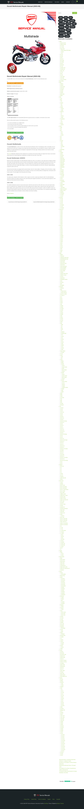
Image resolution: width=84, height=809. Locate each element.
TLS (61, 638)
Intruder (61, 629)
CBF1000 (62, 155)
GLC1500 (62, 172)
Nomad (63, 371)
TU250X (61, 639)
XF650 (62, 609)
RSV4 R (61, 63)
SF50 (61, 251)
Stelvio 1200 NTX (63, 521)
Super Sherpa (62, 350)
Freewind (62, 607)
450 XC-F (62, 453)
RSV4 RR (62, 64)
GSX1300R (63, 628)
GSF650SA (63, 594)
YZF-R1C (62, 736)
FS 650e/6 (62, 207)
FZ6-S (62, 701)
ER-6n (61, 299)
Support (49, 799)
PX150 (62, 555)
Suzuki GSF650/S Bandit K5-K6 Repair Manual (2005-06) (43, 201)
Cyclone (61, 102)
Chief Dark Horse (63, 263)
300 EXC (61, 432)
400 (61, 142)
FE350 (61, 216)
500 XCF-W (62, 458)
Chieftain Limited (63, 275)
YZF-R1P (62, 742)
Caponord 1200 (63, 44)
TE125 (61, 221)
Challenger (62, 256)
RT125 (61, 245)
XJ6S (62, 683)
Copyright (58, 799)
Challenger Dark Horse (64, 257)
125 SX (61, 409)
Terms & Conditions (42, 799)
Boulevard (62, 596)
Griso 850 (62, 502)
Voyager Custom (65, 387)
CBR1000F (62, 158)
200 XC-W (62, 418)
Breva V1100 (62, 485)
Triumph (61, 36)
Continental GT (63, 565)
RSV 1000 (62, 60)
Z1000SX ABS (63, 333)
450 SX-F (62, 451)
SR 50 (61, 73)
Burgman (61, 604)
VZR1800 (62, 603)
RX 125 (61, 66)
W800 (61, 394)
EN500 (62, 361)
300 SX (61, 435)
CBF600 (61, 156)
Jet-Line (61, 474)
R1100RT (62, 89)
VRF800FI (63, 181)
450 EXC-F (62, 447)
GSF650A (63, 591)
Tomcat (61, 353)
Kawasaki (61, 26)
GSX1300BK (63, 574)
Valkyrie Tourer (63, 190)
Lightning (61, 111)
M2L (62, 105)
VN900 (62, 391)
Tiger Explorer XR (63, 676)
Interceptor (62, 180)
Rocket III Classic (63, 660)
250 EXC (61, 419)
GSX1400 (62, 625)
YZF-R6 (61, 753)
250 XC (61, 426)
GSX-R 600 (63, 613)
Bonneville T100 (63, 654)
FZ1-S (62, 693)
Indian (74, 23)
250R (62, 324)
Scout (61, 280)
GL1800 (62, 175)
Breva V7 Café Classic (64, 489)
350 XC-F (62, 444)
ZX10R (62, 336)
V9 (60, 549)
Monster (61, 140)
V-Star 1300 (62, 717)
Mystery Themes (60, 803)
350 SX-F (62, 442)
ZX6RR (62, 345)
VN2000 (62, 388)
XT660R (61, 721)
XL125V (61, 196)
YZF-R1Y (62, 750)
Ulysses (61, 123)
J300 (61, 304)
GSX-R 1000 (63, 612)
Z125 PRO (62, 397)
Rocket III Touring (63, 661)
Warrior (61, 479)
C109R (62, 597)
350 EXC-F (62, 441)
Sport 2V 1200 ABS (63, 518)
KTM (67, 26)
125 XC (61, 410)
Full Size (61, 276)
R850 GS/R (62, 94)
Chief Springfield (63, 267)
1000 (62, 356)
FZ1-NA (62, 692)
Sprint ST (62, 669)
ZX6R (62, 343)
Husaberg (72, 20)
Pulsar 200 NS (63, 291)
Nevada (61, 505)
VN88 (62, 390)
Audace (61, 482)
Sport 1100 (62, 517)
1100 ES (62, 515)
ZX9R (62, 349)
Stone (62, 537)
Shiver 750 (62, 70)
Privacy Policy (26, 799)
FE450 (61, 218)
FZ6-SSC (62, 705)
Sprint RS (62, 667)
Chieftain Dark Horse (64, 273)
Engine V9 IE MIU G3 (64, 499)
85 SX (61, 463)
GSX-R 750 (63, 615)
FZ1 (61, 689)
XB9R (62, 110)
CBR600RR (62, 164)
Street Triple (62, 670)
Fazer (61, 688)
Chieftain (61, 272)
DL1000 (62, 642)
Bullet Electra (62, 561)
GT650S (61, 237)
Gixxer (61, 610)
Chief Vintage (62, 270)
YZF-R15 (61, 752)
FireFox (61, 473)
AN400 (62, 606)
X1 (61, 114)
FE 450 (61, 202)
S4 (61, 148)
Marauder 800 (62, 635)
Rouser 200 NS (64, 292)
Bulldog (61, 680)
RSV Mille (62, 61)
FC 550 (61, 200)
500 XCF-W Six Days (64, 460)
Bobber (61, 254)
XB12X (62, 124)
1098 (61, 127)
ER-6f (61, 298)
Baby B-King (62, 575)
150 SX (61, 413)
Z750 (61, 399)
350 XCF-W (62, 445)
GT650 (61, 234)
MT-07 (61, 711)
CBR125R (62, 162)
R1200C (61, 92)
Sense (61, 250)
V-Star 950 (62, 720)
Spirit (61, 283)
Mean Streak (64, 369)
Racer (62, 534)
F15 (61, 470)
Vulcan (61, 359)
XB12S (62, 115)
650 (61, 327)
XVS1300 (62, 727)
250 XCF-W (62, 431)
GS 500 (61, 619)
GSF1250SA (63, 585)
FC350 (61, 212)
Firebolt (61, 107)
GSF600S (63, 588)
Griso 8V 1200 (62, 504)
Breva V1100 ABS (63, 486)
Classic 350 (62, 562)
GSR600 (61, 622)
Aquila (61, 226)
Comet (61, 228)
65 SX (61, 461)
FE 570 (61, 203)
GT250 (61, 232)
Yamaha (67, 36)
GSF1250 (63, 581)
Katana (61, 632)
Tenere (61, 714)
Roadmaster (62, 277)
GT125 (61, 231)
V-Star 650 (62, 718)
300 (61, 326)
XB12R (62, 108)
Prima (61, 244)
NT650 (61, 183)
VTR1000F (62, 193)
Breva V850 (62, 492)
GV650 (61, 241)
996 (60, 137)
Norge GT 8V (62, 512)
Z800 (61, 400)
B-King (61, 572)
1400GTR (62, 288)
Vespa (61, 552)
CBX (61, 168)
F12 (61, 469)
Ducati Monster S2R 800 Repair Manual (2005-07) (18, 201)
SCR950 (61, 712)
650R (62, 329)
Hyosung (68, 23)
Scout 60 (61, 282)
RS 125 (61, 54)
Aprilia (60, 17)
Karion (61, 242)
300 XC (61, 437)
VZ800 (61, 648)
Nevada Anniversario (64, 508)
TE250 (61, 222)
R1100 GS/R (62, 86)
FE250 (61, 215)
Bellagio (61, 483)
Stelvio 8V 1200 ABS (64, 524)
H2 (61, 330)
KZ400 (61, 321)
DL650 (62, 644)
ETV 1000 (62, 45)
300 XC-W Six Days (63, 439)
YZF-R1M (63, 739)
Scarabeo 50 (62, 69)
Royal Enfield (62, 33)
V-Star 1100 (62, 715)
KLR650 (61, 307)
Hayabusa (62, 626)
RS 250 (61, 56)
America (61, 651)
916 (60, 136)
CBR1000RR (62, 159)
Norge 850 (62, 511)
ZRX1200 (62, 404)
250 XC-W (62, 429)
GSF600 (62, 587)
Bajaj (61, 289)
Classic (63, 365)
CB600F (61, 152)
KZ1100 (61, 320)
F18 (61, 472)
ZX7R (62, 346)
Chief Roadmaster (63, 266)
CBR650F (62, 165)
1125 (61, 98)
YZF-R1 (61, 733)
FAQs (53, 799)
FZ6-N (62, 696)
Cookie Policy (33, 799)
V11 (61, 526)
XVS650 (61, 728)
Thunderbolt (62, 118)
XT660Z (61, 724)
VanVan (61, 645)
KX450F (61, 314)
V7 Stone (62, 546)
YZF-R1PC (63, 743)
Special (62, 536)
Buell (71, 17)
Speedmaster (62, 666)
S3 (61, 120)
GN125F (61, 616)
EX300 (61, 302)
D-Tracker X (62, 295)
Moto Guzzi (61, 29)
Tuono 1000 (62, 76)
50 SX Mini (62, 454)
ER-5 (61, 296)
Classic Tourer (64, 375)
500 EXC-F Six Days (64, 457)
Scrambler (62, 663)
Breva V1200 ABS (63, 488)
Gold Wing (62, 174)
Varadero (61, 191)
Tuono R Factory (63, 79)
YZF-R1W (63, 747)
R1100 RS (62, 88)
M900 (62, 145)
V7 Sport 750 (62, 543)
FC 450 (61, 199)
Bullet (61, 558)
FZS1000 (62, 708)
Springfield (62, 285)
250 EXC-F (62, 422)
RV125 (62, 647)
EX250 (61, 301)
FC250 (61, 210)
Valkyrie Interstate (63, 188)
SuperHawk (62, 184)
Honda (66, 20)
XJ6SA (62, 685)
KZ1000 (61, 318)
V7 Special (62, 542)
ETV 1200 (62, 47)
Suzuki (69, 33)
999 (60, 139)
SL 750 (61, 72)
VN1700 (62, 380)
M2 (61, 104)
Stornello (62, 539)
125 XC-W (62, 412)
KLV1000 (61, 308)
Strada (62, 134)
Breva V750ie (62, 491)
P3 (61, 101)
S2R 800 (62, 146)
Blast (61, 99)
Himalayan (62, 569)
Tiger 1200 (62, 673)
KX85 (61, 315)
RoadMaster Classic (63, 279)
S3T (62, 121)
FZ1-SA (62, 695)
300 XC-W (62, 438)
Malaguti (72, 26)
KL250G (62, 352)
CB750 (61, 153)
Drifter (63, 368)
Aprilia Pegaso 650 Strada (66, 50)
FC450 (61, 213)
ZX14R (62, 342)
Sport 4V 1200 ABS (63, 520)
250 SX (61, 423)
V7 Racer (62, 540)
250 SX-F (62, 425)
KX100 (61, 311)
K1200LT (61, 85)
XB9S (62, 117)
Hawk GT (62, 177)
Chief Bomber (62, 260)
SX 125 (61, 75)
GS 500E (61, 620)
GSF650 (62, 590)
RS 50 (61, 57)
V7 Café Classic (63, 530)
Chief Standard (63, 269)
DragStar (61, 686)
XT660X (61, 723)
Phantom (61, 476)
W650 (61, 393)
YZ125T (61, 731)
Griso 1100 (62, 501)
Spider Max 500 (63, 477)
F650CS (61, 83)
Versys (61, 355)
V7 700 (61, 527)
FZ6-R (62, 699)
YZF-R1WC (63, 749)
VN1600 (62, 372)
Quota (61, 514)
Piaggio (68, 29)
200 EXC (61, 416)
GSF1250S (63, 584)
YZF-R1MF (63, 740)
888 (60, 130)
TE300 (61, 223)
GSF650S (63, 593)
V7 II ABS (62, 533)
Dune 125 (62, 466)
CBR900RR (62, 167)
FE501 (61, 219)
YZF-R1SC (63, 746)
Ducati (10, 153)
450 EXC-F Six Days (64, 448)
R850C (61, 95)
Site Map (46, 803)
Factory (62, 51)
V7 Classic (62, 531)
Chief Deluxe (62, 264)
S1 (61, 113)
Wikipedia (12, 193)
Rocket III (62, 658)
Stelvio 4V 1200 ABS (64, 523)
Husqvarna (61, 23)
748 (60, 129)
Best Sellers (61, 80)
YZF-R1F (62, 737)
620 (61, 143)
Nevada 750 (62, 507)
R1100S (61, 91)
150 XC (61, 415)
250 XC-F (62, 428)
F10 (61, 467)
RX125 (61, 247)
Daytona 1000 (62, 496)
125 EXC (61, 407)
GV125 (61, 238)
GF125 (61, 229)
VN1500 (62, 364)
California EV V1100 (63, 495)
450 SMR (62, 450)
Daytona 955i (62, 657)
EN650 (62, 362)
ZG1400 (61, 403)
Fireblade (62, 171)
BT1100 (61, 679)
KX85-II (61, 317)
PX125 (62, 553)
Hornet (61, 178)
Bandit (61, 577)
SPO (62, 133)
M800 (62, 631)
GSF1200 (63, 578)
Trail (62, 53)
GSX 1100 (62, 623)
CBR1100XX (62, 161)
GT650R (61, 235)
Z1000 (61, 396)
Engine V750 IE (63, 498)
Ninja (61, 323)
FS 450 (61, 206)
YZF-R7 (61, 755)
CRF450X (62, 169)
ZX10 (62, 334)
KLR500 (61, 305)
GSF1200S (63, 580)
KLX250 (61, 310)
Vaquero (63, 384)
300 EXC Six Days (63, 434)
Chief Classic (62, 261)
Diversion (62, 682)
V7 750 (61, 528)
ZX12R (62, 339)
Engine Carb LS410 (63, 566)
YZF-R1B (62, 734)
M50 (62, 600)
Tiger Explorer (62, 674)
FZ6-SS (62, 704)
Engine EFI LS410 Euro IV (65, 568)
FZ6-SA (62, 702)
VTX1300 (62, 194)
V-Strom (61, 641)
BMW (66, 17)
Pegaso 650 (62, 48)
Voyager (63, 385)
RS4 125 (61, 59)
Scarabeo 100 (62, 67)
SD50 (61, 248)
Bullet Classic (62, 559)
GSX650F (63, 634)
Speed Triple (62, 664)
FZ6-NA (62, 698)
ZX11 (62, 337)
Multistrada (62, 149)
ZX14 (62, 340)
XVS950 (61, 730)
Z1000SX (62, 331)
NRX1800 (63, 187)
